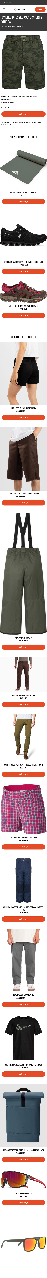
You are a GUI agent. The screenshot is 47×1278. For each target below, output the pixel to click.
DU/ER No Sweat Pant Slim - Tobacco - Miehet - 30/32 (23, 765)
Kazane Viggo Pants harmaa (23, 995)
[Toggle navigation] (3, 9)
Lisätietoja (23, 114)
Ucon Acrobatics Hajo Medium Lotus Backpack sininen (23, 1150)
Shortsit (20, 26)
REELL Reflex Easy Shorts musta (23, 408)
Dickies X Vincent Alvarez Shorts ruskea (23, 493)
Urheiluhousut (27, 96)
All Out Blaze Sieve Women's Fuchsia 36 (23, 306)
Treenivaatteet (9, 26)
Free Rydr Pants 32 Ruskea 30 (23, 695)
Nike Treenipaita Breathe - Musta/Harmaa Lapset (23, 1065)
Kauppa (40, 9)
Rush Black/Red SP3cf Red (23, 1193)
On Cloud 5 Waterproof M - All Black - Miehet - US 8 (23, 262)
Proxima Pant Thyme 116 (23, 638)
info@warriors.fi (6, 3)
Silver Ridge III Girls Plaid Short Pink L (23, 837)
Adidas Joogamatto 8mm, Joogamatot (23, 192)
